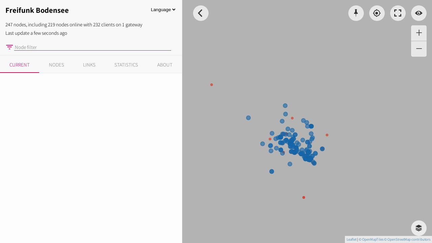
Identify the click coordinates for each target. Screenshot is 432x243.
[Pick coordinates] (356, 13)
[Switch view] (419, 13)
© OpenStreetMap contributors (407, 239)
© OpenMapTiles (371, 239)
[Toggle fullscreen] (398, 13)
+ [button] (419, 33)
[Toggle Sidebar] (201, 13)
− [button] (419, 49)
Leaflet (351, 239)
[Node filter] (92, 47)
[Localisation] (377, 13)
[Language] (163, 9)
